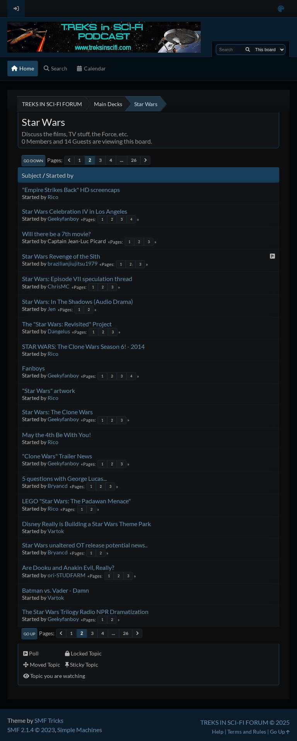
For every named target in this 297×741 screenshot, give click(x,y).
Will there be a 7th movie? (56, 233)
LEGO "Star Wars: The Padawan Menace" (76, 500)
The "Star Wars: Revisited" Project (67, 324)
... (121, 160)
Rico (53, 197)
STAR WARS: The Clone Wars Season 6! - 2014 (83, 346)
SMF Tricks (48, 720)
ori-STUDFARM (66, 575)
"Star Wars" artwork (48, 390)
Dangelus (59, 331)
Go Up (29, 633)
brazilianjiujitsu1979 (72, 263)
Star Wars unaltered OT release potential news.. (84, 545)
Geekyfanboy (63, 218)
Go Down (33, 160)
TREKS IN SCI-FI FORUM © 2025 (245, 722)
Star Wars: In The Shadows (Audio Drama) (77, 301)
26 (134, 160)
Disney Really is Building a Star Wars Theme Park (86, 523)
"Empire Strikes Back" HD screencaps (71, 189)
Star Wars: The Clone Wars (57, 411)
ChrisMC (59, 286)
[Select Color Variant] (281, 8)
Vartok (56, 531)
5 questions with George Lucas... (64, 478)
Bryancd (58, 485)
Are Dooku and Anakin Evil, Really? (68, 567)
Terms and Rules (246, 731)
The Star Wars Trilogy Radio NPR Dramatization (85, 611)
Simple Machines (79, 729)
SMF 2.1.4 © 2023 (31, 729)
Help (218, 731)
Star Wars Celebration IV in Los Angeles (74, 211)
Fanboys (33, 368)
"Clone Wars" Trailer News (57, 456)
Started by (59, 175)
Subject (31, 175)
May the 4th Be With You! (56, 434)
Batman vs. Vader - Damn (55, 590)
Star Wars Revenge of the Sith (61, 256)
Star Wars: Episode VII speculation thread (77, 278)
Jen (52, 308)
